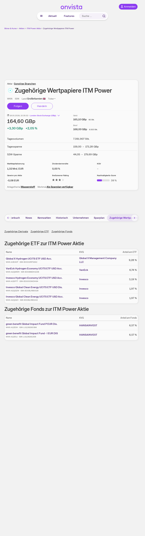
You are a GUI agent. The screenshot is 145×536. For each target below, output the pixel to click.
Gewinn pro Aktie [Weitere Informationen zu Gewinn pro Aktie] (14, 175)
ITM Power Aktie (34, 28)
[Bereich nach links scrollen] (8, 217)
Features (69, 16)
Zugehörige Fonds (62, 231)
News (29, 217)
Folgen (18, 106)
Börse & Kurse (10, 28)
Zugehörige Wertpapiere (124, 217)
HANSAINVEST (88, 325)
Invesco (83, 279)
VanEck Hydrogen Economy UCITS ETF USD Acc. (34, 268)
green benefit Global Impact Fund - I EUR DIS (32, 333)
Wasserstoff (28, 186)
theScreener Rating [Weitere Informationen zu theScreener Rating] (60, 175)
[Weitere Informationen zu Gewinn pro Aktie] (13, 180)
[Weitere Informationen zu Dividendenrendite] (56, 168)
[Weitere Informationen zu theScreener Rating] (58, 180)
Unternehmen (81, 217)
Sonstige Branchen (25, 83)
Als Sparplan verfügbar (60, 186)
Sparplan (99, 217)
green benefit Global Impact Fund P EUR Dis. (31, 324)
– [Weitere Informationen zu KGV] (97, 168)
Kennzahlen (44, 217)
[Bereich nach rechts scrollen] (134, 217)
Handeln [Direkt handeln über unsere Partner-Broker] (42, 106)
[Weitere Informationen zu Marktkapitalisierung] (15, 168)
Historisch (62, 217)
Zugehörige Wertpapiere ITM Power (58, 28)
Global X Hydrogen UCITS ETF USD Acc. (29, 258)
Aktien (22, 28)
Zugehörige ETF (40, 231)
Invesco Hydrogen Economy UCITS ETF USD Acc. (34, 278)
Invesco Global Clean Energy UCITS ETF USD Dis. (34, 287)
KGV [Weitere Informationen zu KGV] (99, 163)
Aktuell (52, 16)
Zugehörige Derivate (16, 231)
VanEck (83, 270)
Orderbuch (13, 217)
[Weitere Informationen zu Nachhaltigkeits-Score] (107, 180)
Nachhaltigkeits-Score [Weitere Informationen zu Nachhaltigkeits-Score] (106, 175)
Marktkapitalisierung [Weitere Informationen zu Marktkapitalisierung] (15, 163)
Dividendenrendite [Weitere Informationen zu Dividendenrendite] (60, 163)
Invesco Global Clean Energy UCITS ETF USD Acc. (34, 296)
